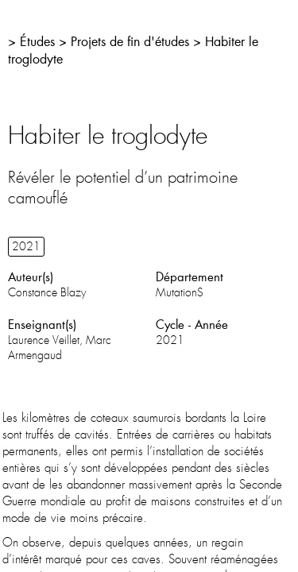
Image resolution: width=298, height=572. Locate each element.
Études (37, 41)
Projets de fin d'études (130, 41)
